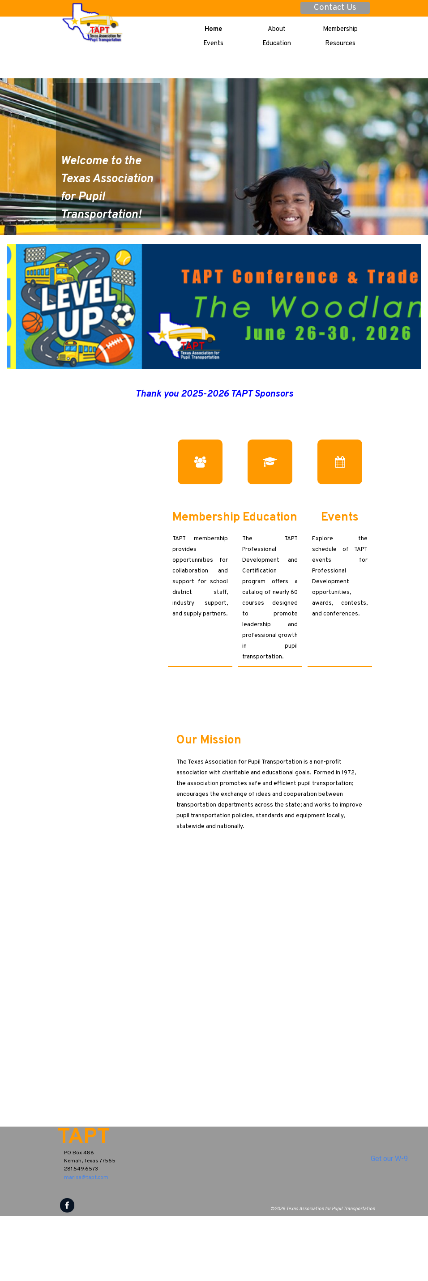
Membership (340, 29)
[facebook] (67, 1205)
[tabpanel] (108, 166)
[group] (214, 419)
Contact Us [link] (335, 8)
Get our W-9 (389, 1158)
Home (213, 29)
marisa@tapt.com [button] (86, 1177)
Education (276, 43)
